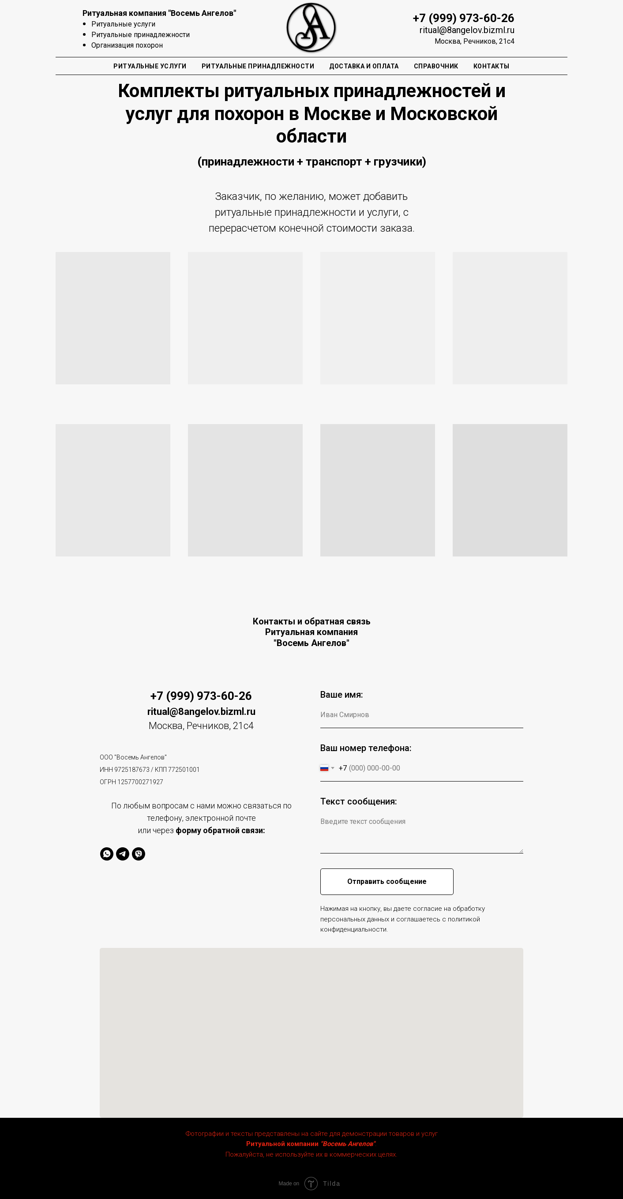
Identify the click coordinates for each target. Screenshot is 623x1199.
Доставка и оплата (364, 66)
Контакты (491, 66)
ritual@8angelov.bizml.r (198, 711)
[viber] (138, 854)
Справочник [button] (436, 66)
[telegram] (122, 854)
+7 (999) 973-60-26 (463, 18)
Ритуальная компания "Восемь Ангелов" (159, 13)
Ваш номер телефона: (366, 748)
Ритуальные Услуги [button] (150, 66)
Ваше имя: (341, 694)
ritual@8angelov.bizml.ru (467, 30)
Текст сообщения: (358, 801)
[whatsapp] (106, 854)
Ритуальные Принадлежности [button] (258, 66)
